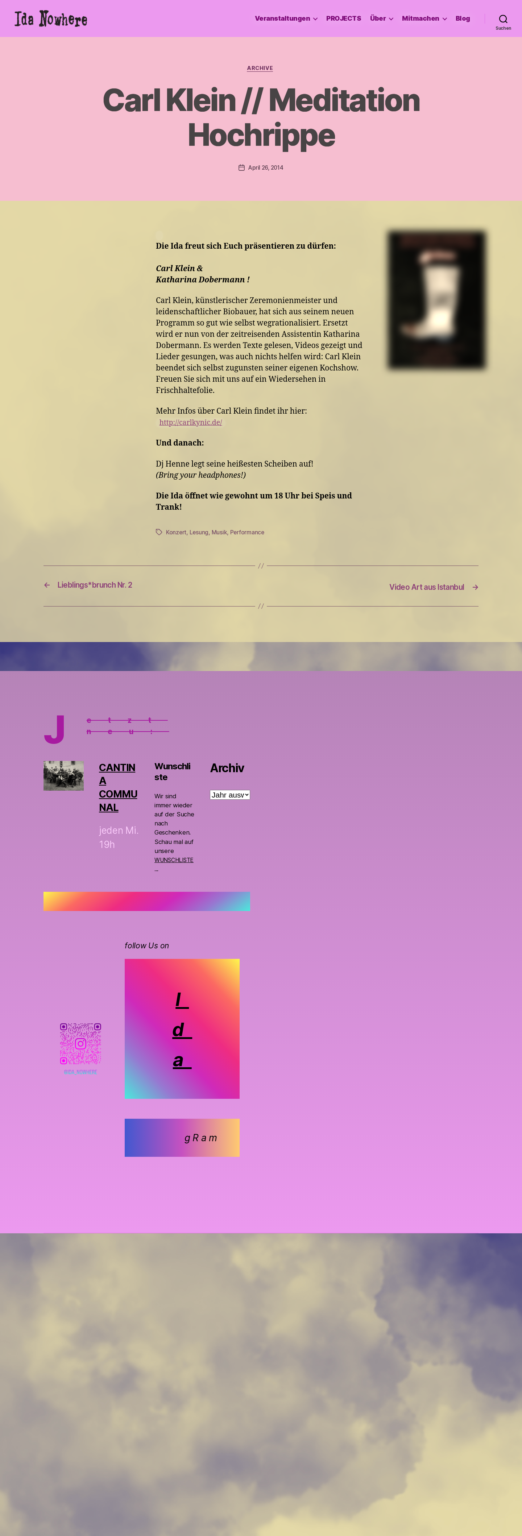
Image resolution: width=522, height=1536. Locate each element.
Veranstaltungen (282, 18)
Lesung (200, 533)
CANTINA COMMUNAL (118, 787)
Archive (261, 69)
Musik (220, 533)
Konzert (176, 533)
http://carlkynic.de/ (194, 424)
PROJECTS (343, 18)
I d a (182, 1029)
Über (378, 18)
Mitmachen (420, 18)
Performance (248, 533)
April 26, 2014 (266, 168)
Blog (463, 18)
